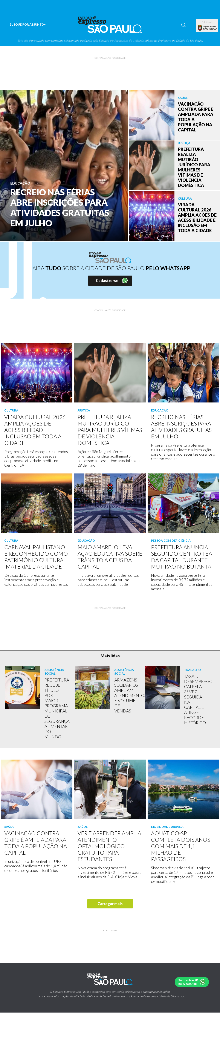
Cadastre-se (107, 280)
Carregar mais (110, 903)
